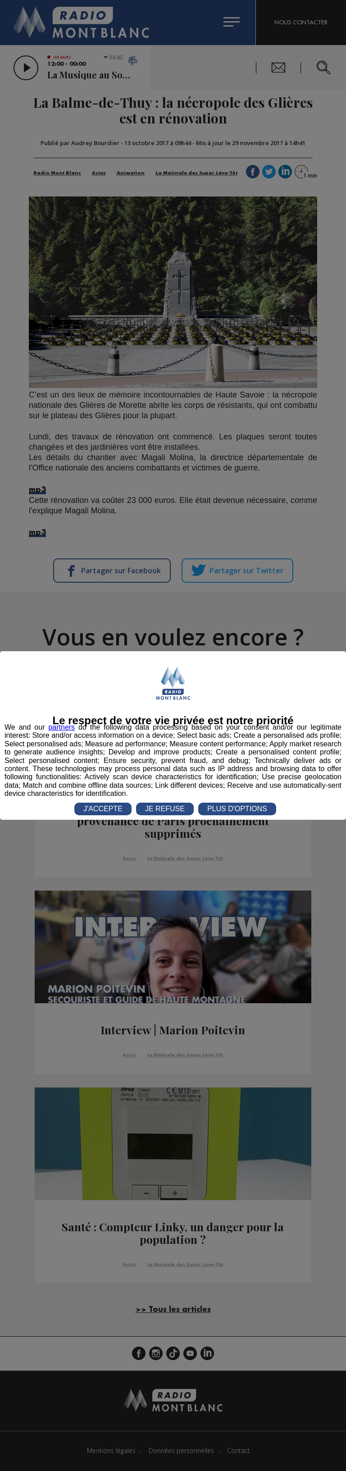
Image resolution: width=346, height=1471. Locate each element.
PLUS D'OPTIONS (237, 809)
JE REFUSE (165, 809)
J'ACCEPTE (103, 809)
